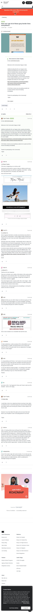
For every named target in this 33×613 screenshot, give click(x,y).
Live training (4, 550)
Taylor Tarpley (6, 118)
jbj (3, 382)
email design (4, 105)
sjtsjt (4, 297)
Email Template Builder (21, 565)
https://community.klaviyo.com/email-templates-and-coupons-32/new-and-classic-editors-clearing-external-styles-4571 (17, 83)
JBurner (5, 427)
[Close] (31, 587)
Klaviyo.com (4, 537)
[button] (1, 2)
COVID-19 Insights (20, 560)
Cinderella (5, 341)
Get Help (18, 571)
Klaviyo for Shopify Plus (22, 539)
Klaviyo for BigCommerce (22, 542)
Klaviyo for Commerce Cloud (23, 545)
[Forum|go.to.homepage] (6, 3)
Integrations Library (6, 565)
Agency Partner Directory (7, 563)
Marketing (4, 17)
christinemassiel (6, 31)
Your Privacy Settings (13, 607)
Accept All (26, 608)
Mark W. (5, 161)
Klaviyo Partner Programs (7, 560)
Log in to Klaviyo (5, 539)
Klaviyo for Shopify (21, 537)
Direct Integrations (20, 553)
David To (5, 230)
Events (18, 563)
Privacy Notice (26, 603)
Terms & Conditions (11, 510)
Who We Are (4, 578)
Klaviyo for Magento (21, 548)
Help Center (4, 545)
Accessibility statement (21, 510)
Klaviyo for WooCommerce (22, 550)
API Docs (18, 568)
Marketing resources (6, 548)
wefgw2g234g (6, 451)
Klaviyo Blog (4, 542)
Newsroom (4, 580)
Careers (3, 583)
